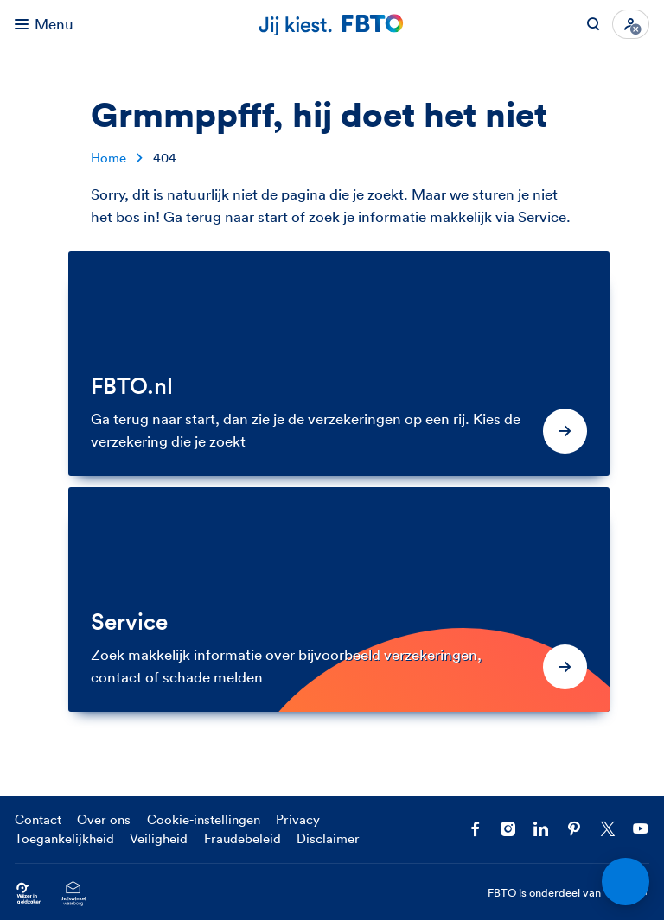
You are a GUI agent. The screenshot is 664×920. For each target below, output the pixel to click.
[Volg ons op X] (607, 829)
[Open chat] (625, 881)
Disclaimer (328, 838)
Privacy (298, 819)
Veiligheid (159, 838)
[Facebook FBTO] (475, 829)
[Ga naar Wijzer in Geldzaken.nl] (29, 893)
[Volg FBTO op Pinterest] (574, 829)
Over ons (104, 819)
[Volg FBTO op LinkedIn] (541, 829)
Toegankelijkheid (64, 838)
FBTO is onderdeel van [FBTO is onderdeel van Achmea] (568, 893)
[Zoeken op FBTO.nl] (593, 24)
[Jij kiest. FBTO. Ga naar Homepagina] (332, 23)
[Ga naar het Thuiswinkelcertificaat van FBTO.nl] (73, 893)
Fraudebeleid (242, 838)
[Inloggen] (630, 24)
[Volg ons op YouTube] (640, 829)
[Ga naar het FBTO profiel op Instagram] (508, 829)
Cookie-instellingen (203, 819)
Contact (38, 819)
